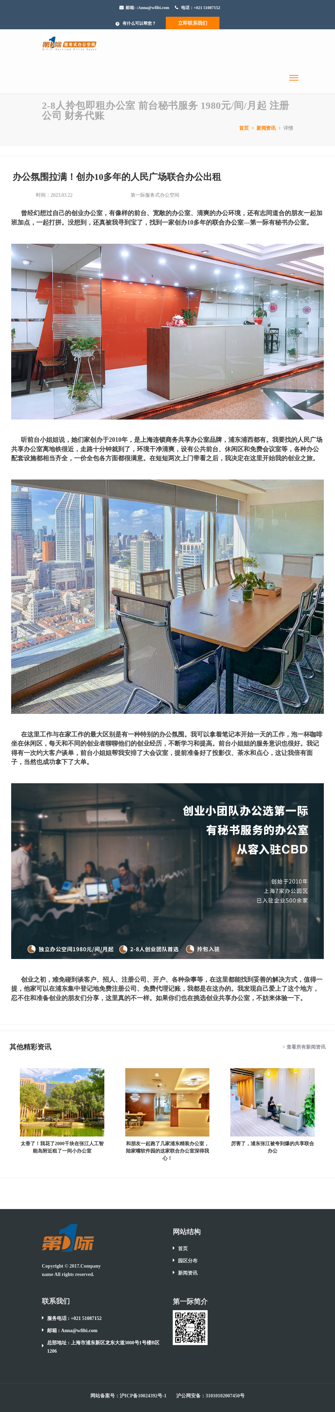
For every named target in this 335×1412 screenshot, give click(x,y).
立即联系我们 (192, 23)
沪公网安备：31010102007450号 (210, 1395)
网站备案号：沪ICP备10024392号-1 (128, 1395)
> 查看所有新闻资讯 (304, 1047)
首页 (247, 128)
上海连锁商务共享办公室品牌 (181, 439)
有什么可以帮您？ (139, 23)
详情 (288, 128)
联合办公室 (228, 222)
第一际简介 (190, 1301)
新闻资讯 (269, 128)
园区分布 (188, 1260)
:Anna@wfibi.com (152, 7)
